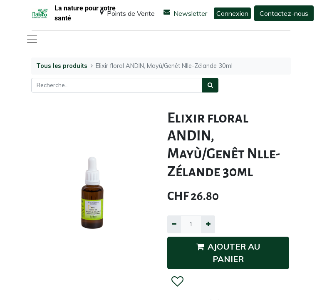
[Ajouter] (208, 224)
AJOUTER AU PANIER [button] (228, 252)
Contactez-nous (284, 13)
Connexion (232, 13)
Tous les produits (61, 66)
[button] (177, 281)
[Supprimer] (174, 224)
